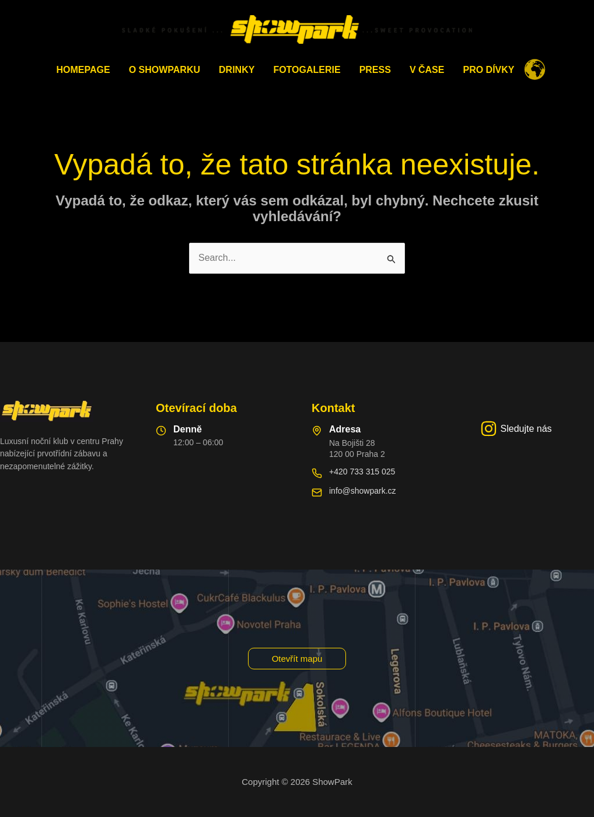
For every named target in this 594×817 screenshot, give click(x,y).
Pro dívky (488, 70)
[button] (297, 658)
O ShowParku (164, 70)
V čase (427, 70)
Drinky (236, 70)
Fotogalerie (306, 70)
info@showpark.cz (362, 490)
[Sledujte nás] (516, 428)
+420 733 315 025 (362, 471)
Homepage (83, 70)
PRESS (375, 70)
